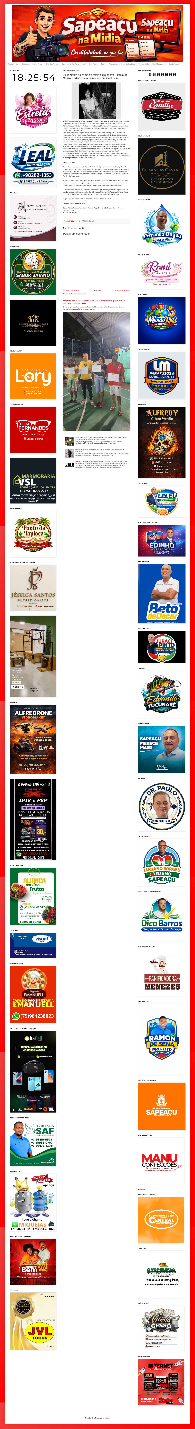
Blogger (107, 1418)
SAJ (84, 64)
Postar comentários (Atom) (78, 294)
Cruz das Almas (52, 64)
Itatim (103, 64)
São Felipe (93, 64)
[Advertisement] (33, 1371)
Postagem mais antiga (122, 290)
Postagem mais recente (71, 290)
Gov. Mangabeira (159, 64)
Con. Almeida (143, 64)
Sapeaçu (25, 64)
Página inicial (13, 64)
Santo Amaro (174, 64)
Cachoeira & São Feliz (70, 64)
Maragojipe (113, 64)
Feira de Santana (128, 64)
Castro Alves (37, 64)
